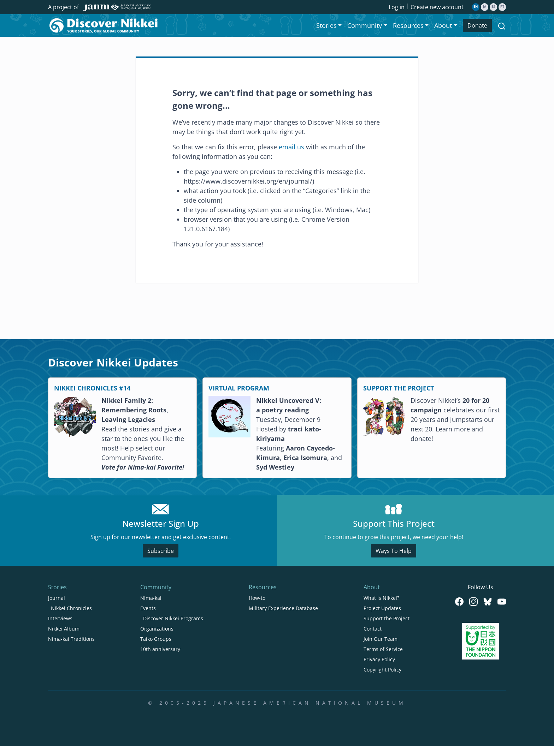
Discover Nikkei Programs (173, 618)
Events (148, 608)
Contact (373, 628)
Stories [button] (326, 25)
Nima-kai (150, 598)
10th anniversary (160, 649)
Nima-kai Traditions (71, 638)
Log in (397, 7)
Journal (56, 598)
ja (484, 7)
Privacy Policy (379, 659)
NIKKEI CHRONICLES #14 (92, 388)
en (475, 7)
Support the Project (386, 618)
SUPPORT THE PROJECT (398, 388)
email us (291, 147)
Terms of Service (383, 649)
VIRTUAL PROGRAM (238, 388)
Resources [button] (408, 25)
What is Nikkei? (381, 598)
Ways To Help (394, 551)
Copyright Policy (382, 669)
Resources (263, 587)
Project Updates (382, 608)
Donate (477, 25)
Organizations (156, 628)
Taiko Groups (155, 638)
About (372, 587)
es (493, 7)
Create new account (437, 7)
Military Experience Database (283, 608)
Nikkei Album (63, 628)
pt (502, 7)
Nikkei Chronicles (71, 608)
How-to (257, 598)
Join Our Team (380, 638)
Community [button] (364, 25)
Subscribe (160, 551)
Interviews (60, 618)
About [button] (443, 25)
